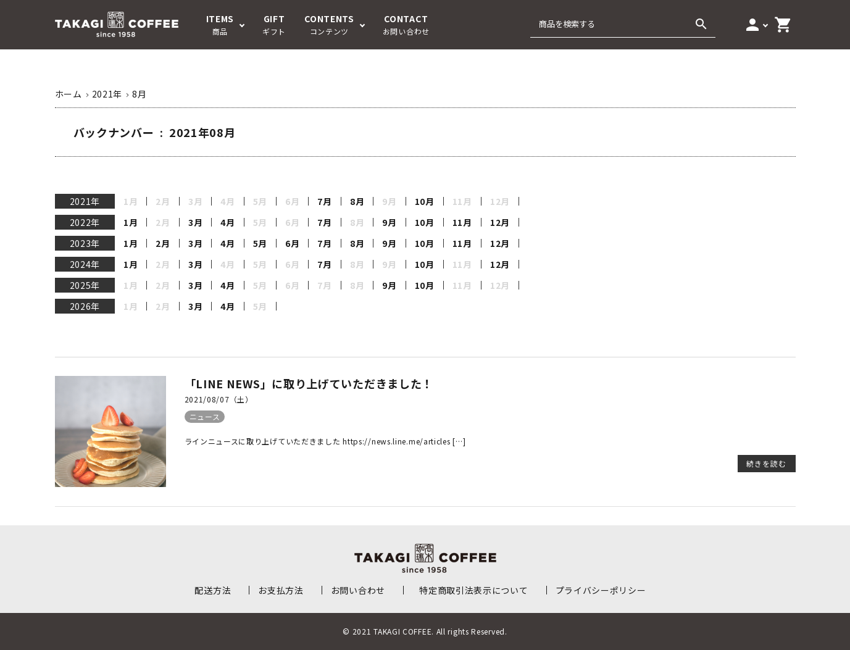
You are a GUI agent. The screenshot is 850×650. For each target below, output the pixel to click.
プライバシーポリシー (601, 590)
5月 (260, 243)
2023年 (85, 243)
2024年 (85, 264)
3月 (195, 222)
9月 (389, 222)
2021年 (85, 201)
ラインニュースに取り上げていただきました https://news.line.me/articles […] (325, 441)
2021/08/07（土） (219, 399)
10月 (425, 201)
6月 (292, 243)
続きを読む (766, 463)
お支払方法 (281, 590)
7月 (324, 201)
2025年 (85, 285)
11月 (462, 222)
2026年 (85, 306)
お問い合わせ (358, 590)
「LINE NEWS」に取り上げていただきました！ (309, 383)
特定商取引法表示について (473, 590)
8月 (357, 201)
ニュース (205, 416)
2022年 (85, 222)
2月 (163, 243)
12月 (500, 222)
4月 (227, 222)
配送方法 (212, 590)
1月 (130, 222)
